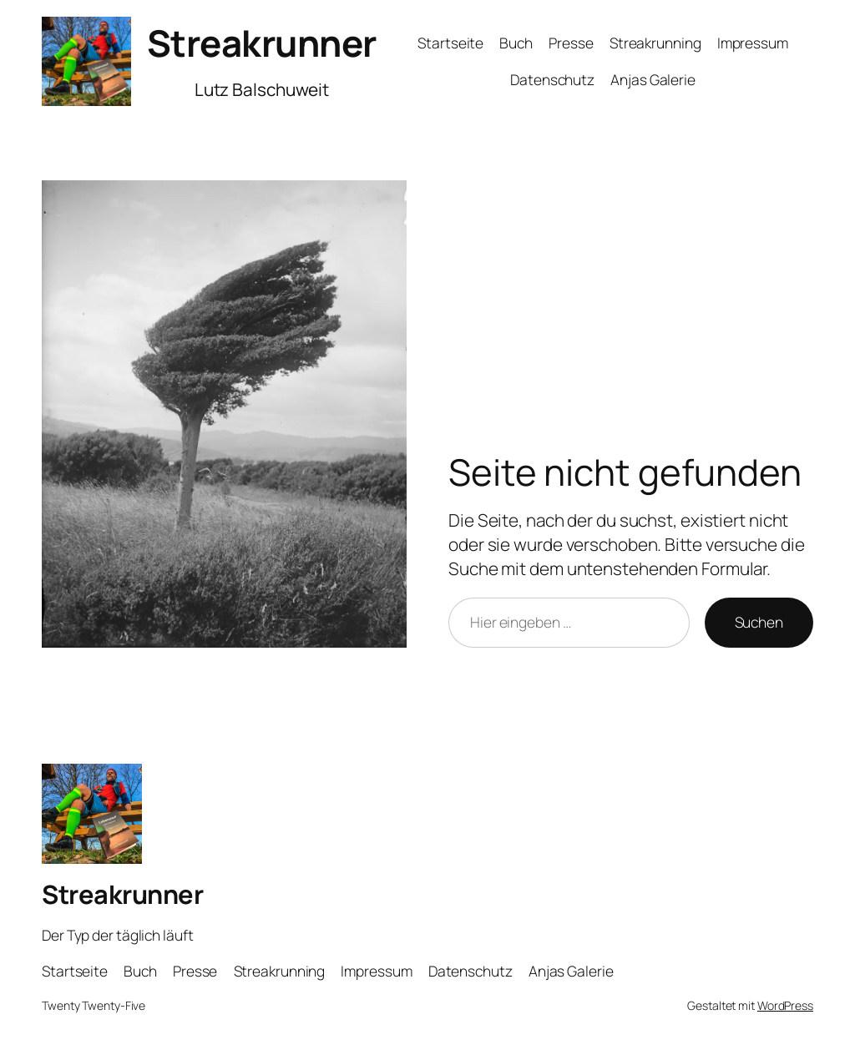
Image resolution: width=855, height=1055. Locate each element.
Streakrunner (262, 43)
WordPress (785, 1005)
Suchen (759, 622)
